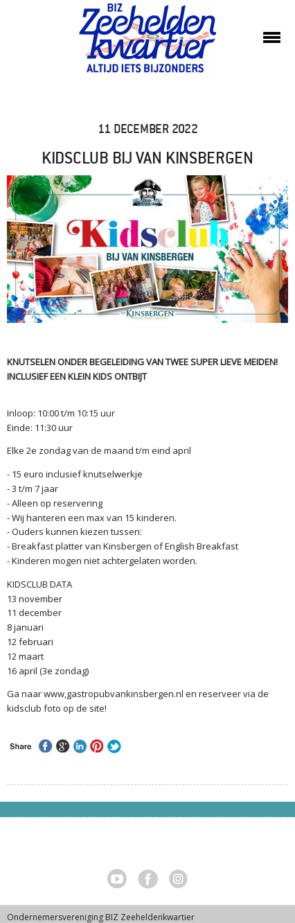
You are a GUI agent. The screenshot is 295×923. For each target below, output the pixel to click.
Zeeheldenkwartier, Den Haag (148, 43)
